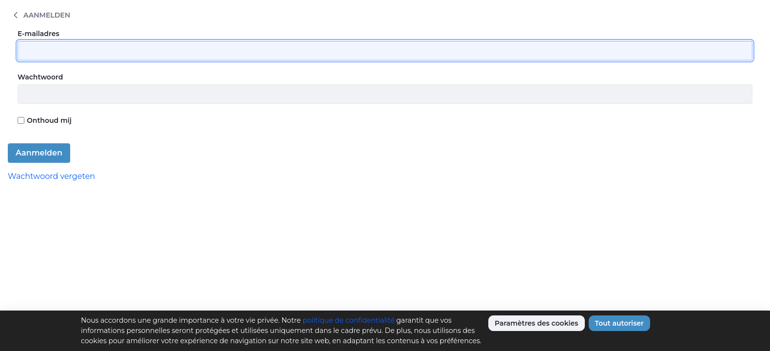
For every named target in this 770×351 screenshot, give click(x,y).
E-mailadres (38, 33)
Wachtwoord (40, 77)
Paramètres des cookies (536, 323)
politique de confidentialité (349, 320)
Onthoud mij (45, 120)
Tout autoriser (619, 323)
